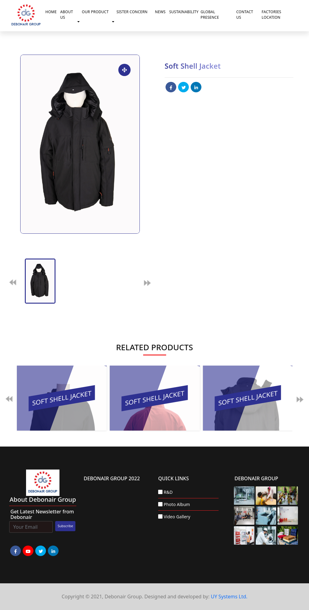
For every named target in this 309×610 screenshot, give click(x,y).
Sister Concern (131, 11)
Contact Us (244, 14)
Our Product (95, 11)
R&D (168, 492)
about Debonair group (43, 499)
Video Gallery (177, 517)
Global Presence (209, 14)
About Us (66, 14)
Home (51, 11)
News (160, 11)
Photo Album (177, 504)
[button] (79, 22)
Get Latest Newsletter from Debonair (42, 514)
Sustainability (183, 11)
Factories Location (271, 14)
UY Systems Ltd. (229, 596)
